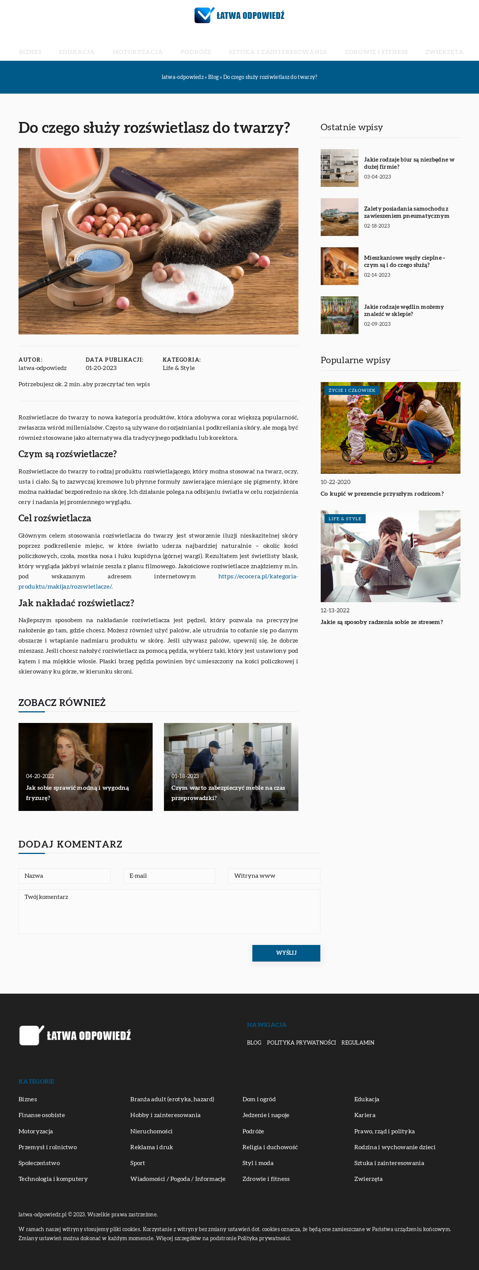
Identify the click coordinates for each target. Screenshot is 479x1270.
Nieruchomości (151, 1131)
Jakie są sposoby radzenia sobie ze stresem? (382, 622)
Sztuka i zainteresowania (265, 45)
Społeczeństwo (39, 1163)
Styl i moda (258, 1163)
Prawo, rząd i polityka (384, 1131)
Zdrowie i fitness (340, 45)
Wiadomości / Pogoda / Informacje (178, 1179)
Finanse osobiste (42, 1115)
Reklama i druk (151, 1147)
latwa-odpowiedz (43, 368)
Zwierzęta (390, 45)
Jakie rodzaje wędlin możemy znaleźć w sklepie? (404, 311)
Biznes (86, 45)
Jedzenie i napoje (266, 1115)
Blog (254, 1043)
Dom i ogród (259, 1099)
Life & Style (179, 368)
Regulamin (357, 1043)
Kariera (364, 1115)
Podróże (204, 45)
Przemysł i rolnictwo (48, 1147)
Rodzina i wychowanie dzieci (395, 1147)
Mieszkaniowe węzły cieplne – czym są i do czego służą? (404, 261)
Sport (137, 1163)
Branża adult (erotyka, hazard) (172, 1099)
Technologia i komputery (53, 1179)
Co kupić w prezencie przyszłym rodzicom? (382, 494)
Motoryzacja (161, 45)
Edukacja (118, 45)
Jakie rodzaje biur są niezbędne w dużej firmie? (409, 163)
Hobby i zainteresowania (165, 1115)
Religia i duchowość (270, 1147)
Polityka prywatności (301, 1043)
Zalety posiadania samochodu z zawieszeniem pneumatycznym (407, 212)
